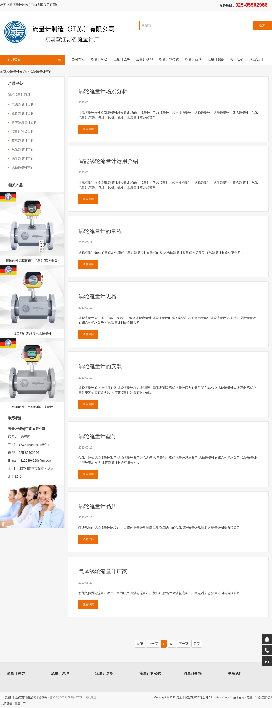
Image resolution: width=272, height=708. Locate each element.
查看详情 (88, 129)
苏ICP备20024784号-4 (63, 697)
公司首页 (78, 59)
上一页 (153, 644)
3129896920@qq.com (36, 460)
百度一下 (20, 703)
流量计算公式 (169, 59)
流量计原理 (121, 59)
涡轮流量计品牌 (97, 506)
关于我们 (237, 59)
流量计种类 (99, 59)
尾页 (196, 644)
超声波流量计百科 (24, 122)
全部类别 (34, 60)
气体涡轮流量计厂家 (102, 571)
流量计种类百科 (23, 131)
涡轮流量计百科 (41, 72)
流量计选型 (144, 59)
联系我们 (256, 59)
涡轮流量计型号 (97, 436)
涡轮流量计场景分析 (102, 91)
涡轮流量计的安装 (100, 366)
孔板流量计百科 (23, 113)
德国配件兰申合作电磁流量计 (32, 407)
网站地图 (90, 697)
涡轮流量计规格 (97, 296)
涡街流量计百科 (23, 159)
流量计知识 (215, 59)
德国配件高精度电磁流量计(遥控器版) (32, 260)
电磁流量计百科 (23, 104)
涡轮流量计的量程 (100, 231)
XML (80, 697)
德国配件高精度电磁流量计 (32, 334)
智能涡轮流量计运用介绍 (108, 161)
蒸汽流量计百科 (23, 140)
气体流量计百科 (23, 149)
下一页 (183, 644)
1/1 (172, 644)
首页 (3, 72)
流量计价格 (193, 59)
